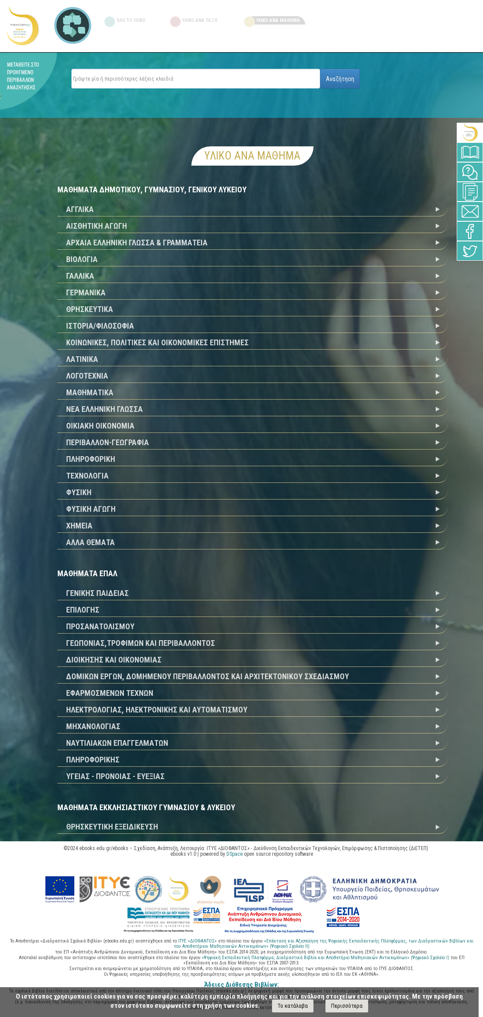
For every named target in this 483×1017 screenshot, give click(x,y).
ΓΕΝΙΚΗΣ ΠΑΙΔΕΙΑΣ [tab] (97, 593)
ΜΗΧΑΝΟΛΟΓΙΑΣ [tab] (93, 726)
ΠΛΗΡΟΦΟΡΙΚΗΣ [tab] (93, 759)
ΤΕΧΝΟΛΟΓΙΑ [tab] (87, 475)
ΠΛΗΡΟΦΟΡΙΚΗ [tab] (90, 459)
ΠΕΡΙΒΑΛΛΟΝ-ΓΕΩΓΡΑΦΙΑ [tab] (107, 442)
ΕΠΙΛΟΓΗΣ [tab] (82, 609)
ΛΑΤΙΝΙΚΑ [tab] (82, 359)
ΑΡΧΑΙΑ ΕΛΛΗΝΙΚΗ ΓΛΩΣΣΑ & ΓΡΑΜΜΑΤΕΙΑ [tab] (137, 242)
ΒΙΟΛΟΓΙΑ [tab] (82, 259)
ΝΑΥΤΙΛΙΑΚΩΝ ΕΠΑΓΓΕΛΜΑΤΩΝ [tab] (117, 743)
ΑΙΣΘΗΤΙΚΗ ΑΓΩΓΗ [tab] (96, 225)
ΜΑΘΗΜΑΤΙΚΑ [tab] (89, 392)
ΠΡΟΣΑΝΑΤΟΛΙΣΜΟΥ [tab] (100, 626)
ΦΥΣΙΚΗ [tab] (79, 492)
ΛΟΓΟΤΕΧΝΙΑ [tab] (87, 375)
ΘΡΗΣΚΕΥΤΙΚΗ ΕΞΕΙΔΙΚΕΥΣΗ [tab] (112, 826)
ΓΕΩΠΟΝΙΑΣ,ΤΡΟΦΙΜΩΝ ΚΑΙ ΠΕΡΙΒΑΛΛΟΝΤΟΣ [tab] (140, 643)
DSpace (234, 854)
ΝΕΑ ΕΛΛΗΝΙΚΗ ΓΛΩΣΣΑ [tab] (104, 409)
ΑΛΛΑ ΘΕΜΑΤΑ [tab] (90, 542)
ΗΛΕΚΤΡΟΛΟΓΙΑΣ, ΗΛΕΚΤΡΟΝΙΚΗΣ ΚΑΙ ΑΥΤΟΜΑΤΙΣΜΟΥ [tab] (156, 709)
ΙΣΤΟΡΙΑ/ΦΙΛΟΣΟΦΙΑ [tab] (100, 325)
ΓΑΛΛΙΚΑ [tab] (80, 275)
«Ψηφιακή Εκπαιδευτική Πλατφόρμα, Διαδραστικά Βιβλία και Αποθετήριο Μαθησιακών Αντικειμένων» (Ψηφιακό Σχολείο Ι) (326, 957)
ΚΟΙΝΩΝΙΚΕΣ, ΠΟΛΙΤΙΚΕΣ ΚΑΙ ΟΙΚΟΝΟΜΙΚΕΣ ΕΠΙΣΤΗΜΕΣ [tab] (157, 342)
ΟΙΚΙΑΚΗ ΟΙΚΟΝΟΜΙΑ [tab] (100, 425)
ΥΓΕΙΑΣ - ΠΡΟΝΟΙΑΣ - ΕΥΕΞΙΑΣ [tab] (115, 776)
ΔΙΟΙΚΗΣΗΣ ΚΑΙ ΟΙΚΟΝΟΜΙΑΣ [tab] (114, 659)
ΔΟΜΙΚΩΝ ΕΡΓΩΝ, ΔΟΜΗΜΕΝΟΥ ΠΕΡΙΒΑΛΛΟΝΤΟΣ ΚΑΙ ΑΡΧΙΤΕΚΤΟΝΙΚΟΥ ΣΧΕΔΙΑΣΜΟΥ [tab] (207, 676)
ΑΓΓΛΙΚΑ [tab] (80, 209)
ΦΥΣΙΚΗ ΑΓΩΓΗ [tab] (91, 509)
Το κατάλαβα (293, 1006)
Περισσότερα (347, 1006)
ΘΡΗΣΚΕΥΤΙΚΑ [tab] (89, 309)
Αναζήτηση (340, 78)
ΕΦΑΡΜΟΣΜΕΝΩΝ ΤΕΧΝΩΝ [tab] (109, 693)
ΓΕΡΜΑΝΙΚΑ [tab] (86, 292)
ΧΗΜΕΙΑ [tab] (79, 525)
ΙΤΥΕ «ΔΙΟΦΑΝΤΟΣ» (197, 941)
